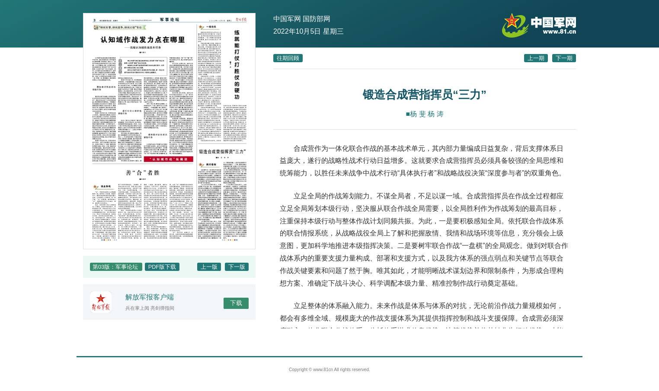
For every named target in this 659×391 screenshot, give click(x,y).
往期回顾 (288, 58)
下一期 (564, 58)
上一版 (209, 267)
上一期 (536, 58)
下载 (236, 302)
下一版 (236, 267)
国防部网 (316, 18)
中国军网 (287, 18)
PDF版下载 (162, 267)
